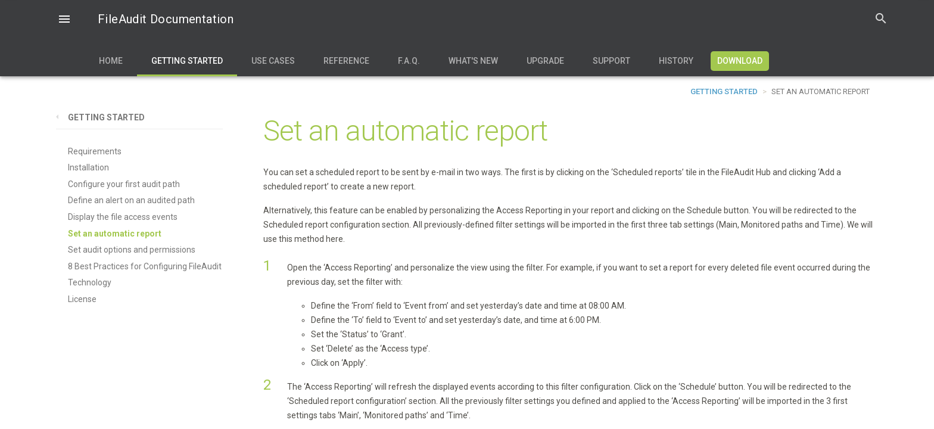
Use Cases (273, 61)
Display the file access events (123, 217)
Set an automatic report (114, 233)
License (82, 299)
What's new (473, 61)
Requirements (95, 151)
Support (611, 61)
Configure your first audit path (124, 184)
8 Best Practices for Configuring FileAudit (145, 266)
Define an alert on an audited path (131, 200)
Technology (89, 282)
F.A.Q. (409, 61)
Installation (88, 167)
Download (739, 61)
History (676, 61)
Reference (346, 61)
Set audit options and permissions (131, 249)
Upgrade (545, 61)
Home (111, 61)
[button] (64, 20)
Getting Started (187, 61)
